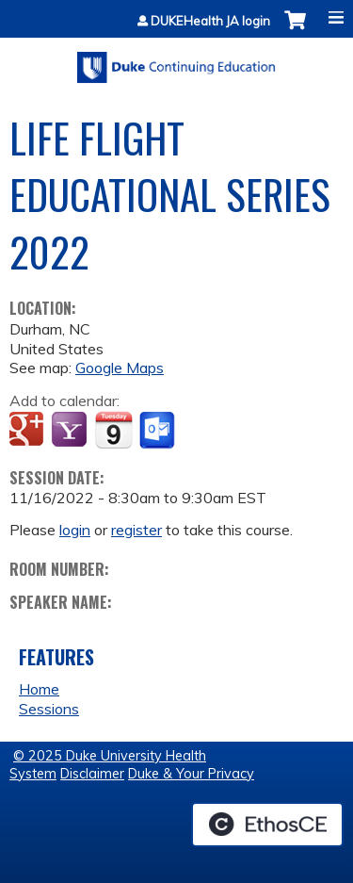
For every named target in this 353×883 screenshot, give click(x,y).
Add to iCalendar (113, 430)
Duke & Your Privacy (191, 773)
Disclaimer (92, 773)
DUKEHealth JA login (210, 21)
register (136, 529)
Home (39, 688)
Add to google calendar (28, 431)
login (74, 529)
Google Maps (119, 367)
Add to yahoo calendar (71, 431)
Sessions (49, 708)
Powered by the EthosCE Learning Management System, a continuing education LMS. (267, 824)
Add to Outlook (158, 431)
